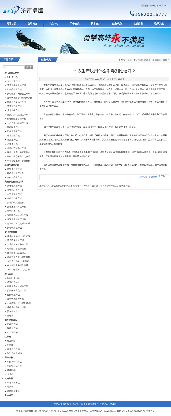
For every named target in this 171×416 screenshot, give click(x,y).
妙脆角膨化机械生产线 (17, 286)
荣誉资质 (75, 23)
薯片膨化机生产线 (15, 240)
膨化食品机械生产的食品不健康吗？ (64, 185)
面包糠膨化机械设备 (16, 253)
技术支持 (96, 23)
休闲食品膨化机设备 (16, 307)
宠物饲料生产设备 (15, 190)
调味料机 (11, 370)
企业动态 (117, 23)
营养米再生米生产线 (16, 85)
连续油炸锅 (12, 328)
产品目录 (8, 59)
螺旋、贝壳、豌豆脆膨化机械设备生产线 (26, 152)
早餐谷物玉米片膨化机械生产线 (21, 160)
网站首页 (11, 23)
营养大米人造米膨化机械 (18, 257)
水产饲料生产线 (14, 194)
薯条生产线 (12, 140)
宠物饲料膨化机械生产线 (18, 223)
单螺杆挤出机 (13, 382)
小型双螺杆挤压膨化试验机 (19, 303)
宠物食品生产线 (14, 186)
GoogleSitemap (110, 411)
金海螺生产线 (13, 295)
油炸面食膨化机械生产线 (18, 236)
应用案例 (85, 404)
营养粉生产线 (13, 110)
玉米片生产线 (13, 81)
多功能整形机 (13, 391)
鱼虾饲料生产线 (14, 198)
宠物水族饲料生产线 (16, 207)
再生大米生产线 (14, 131)
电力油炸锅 (12, 332)
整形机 (10, 387)
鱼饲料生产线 (13, 211)
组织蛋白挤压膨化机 (16, 248)
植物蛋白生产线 (14, 169)
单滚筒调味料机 (14, 366)
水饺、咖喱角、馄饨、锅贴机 (20, 269)
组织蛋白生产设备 (15, 173)
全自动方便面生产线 (16, 148)
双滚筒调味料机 (14, 362)
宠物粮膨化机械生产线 (17, 215)
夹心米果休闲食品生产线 (18, 93)
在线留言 (154, 5)
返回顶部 (153, 177)
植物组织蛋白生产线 (16, 119)
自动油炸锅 (12, 324)
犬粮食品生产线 (14, 227)
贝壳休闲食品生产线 (16, 290)
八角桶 (10, 374)
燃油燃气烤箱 (13, 349)
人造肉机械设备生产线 (17, 244)
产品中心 (53, 23)
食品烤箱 (11, 341)
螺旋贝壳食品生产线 (16, 102)
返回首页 (145, 5)
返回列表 (143, 177)
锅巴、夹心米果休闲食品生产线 (21, 156)
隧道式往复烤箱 (14, 353)
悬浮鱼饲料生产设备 (16, 219)
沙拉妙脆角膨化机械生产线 (19, 98)
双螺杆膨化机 (13, 278)
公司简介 (32, 23)
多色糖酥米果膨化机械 (17, 265)
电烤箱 (10, 345)
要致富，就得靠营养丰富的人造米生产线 (111, 185)
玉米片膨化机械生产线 (17, 123)
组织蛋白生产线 (14, 89)
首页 (123, 60)
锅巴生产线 (12, 77)
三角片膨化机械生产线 (17, 114)
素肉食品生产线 (14, 177)
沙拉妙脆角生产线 (15, 299)
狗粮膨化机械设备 (15, 202)
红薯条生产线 (13, 135)
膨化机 (10, 315)
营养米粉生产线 (14, 106)
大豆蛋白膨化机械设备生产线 (20, 261)
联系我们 (163, 5)
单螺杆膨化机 (13, 282)
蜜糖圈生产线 (13, 127)
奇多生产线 (12, 144)
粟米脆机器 (12, 311)
